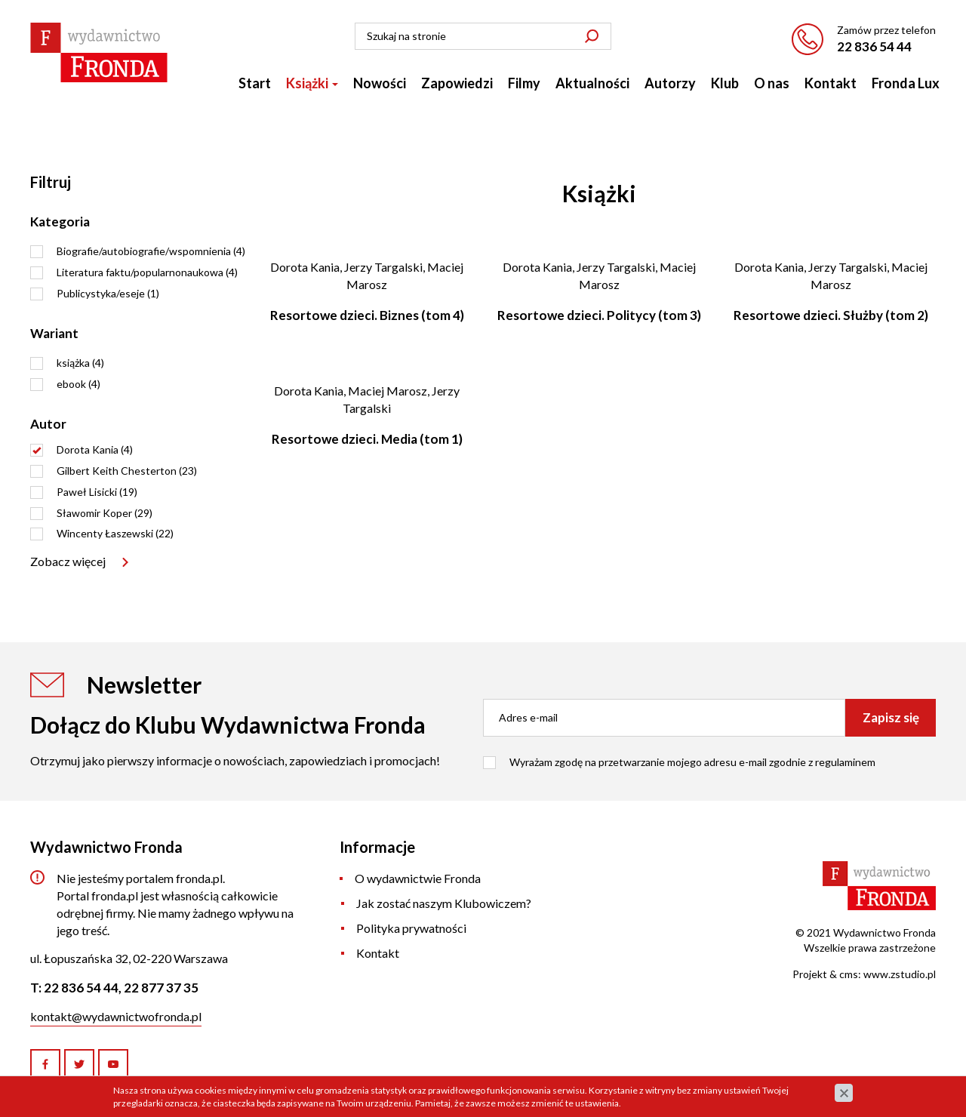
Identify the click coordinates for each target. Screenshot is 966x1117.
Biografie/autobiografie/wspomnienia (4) (151, 251)
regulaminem (845, 761)
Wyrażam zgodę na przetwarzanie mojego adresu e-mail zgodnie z (692, 761)
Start (254, 83)
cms (848, 974)
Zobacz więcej (68, 561)
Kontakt (830, 83)
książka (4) (80, 362)
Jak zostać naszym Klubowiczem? (443, 903)
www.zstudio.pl (899, 974)
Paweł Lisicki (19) (97, 491)
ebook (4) (78, 383)
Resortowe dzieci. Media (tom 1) (367, 439)
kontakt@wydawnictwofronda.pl (116, 1016)
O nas (771, 83)
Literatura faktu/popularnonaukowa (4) (147, 272)
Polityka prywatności (411, 928)
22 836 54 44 (874, 46)
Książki (312, 83)
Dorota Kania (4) (95, 449)
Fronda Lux (906, 83)
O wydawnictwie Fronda (418, 878)
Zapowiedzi (457, 83)
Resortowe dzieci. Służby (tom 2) (831, 315)
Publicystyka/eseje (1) (108, 293)
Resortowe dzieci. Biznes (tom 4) (367, 315)
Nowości (379, 83)
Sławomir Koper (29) (104, 512)
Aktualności (592, 83)
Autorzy (670, 83)
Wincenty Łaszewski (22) (115, 533)
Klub (725, 83)
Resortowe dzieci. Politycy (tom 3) (599, 315)
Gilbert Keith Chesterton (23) (127, 470)
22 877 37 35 (161, 987)
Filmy (524, 83)
